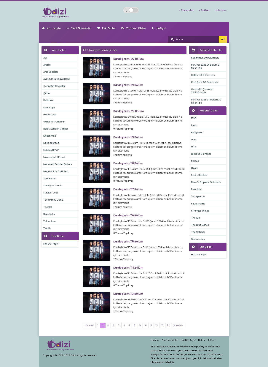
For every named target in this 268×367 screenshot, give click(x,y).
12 (157, 325)
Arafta (47, 64)
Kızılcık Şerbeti (51, 142)
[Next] (178, 325)
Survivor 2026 (50, 192)
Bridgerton (197, 132)
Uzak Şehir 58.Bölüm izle (204, 82)
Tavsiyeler (187, 10)
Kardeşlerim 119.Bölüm (128, 137)
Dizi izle (155, 340)
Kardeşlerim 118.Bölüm (128, 163)
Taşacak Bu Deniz (53, 199)
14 (168, 325)
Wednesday (198, 239)
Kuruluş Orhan (51, 150)
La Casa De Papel (201, 153)
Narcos (195, 161)
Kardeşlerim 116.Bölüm (128, 215)
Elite (193, 146)
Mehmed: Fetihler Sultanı (57, 164)
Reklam (205, 10)
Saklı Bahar (49, 178)
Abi (45, 57)
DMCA (201, 340)
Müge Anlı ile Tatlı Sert (55, 171)
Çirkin (46, 93)
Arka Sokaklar (50, 71)
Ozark (194, 168)
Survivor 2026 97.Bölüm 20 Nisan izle (206, 101)
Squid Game (198, 203)
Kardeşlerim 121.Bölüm (128, 85)
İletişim (222, 10)
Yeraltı (47, 228)
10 (146, 325)
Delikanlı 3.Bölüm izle (203, 75)
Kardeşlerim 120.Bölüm (128, 111)
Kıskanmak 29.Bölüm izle (205, 57)
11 (151, 325)
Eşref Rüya (49, 107)
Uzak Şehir (49, 214)
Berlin (194, 125)
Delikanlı (48, 100)
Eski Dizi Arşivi (50, 243)
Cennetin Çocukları (54, 86)
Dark (193, 139)
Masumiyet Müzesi (54, 157)
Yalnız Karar (49, 221)
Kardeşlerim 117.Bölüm (128, 189)
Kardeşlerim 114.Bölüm (128, 268)
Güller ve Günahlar (54, 121)
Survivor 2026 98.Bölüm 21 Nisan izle (205, 66)
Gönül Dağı (49, 114)
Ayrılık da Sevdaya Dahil (56, 79)
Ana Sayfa (51, 28)
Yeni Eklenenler (79, 28)
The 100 (195, 217)
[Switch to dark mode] (131, 10)
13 (162, 325)
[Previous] (89, 325)
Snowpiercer (198, 196)
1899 (193, 118)
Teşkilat (47, 207)
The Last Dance (200, 224)
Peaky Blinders (199, 175)
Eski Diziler (106, 28)
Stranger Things (200, 210)
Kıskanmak (49, 135)
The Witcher (198, 232)
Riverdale (196, 189)
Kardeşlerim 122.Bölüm (128, 59)
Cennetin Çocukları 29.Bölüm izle (202, 91)
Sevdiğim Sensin (52, 185)
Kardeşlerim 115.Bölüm (128, 241)
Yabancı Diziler (133, 28)
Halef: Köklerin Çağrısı (55, 128)
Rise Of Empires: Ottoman (206, 182)
